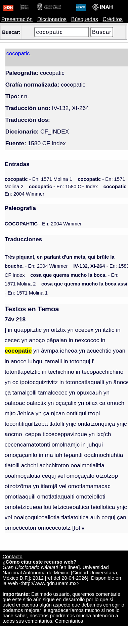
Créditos (112, 19)
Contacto (13, 556)
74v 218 (15, 319)
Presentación (17, 19)
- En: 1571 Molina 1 (38, 179)
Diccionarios (52, 19)
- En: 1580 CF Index (63, 186)
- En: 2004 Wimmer (43, 223)
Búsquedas (84, 19)
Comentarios (69, 621)
